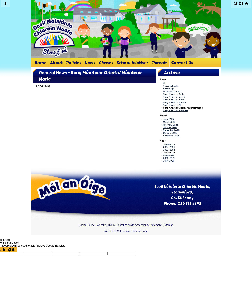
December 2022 (171, 130)
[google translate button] (241, 3)
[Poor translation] (12, 249)
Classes (106, 63)
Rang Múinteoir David (174, 97)
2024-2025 (169, 147)
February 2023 (170, 124)
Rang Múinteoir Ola (172, 105)
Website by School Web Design (122, 231)
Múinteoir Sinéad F (172, 91)
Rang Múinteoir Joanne (174, 102)
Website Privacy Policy (110, 225)
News (90, 63)
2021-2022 (168, 155)
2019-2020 (169, 161)
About (56, 63)
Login (145, 231)
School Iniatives (132, 63)
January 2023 (170, 127)
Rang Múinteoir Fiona (173, 99)
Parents (160, 63)
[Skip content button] (5, 4)
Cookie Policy (86, 225)
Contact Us (182, 63)
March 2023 (169, 122)
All (164, 83)
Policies (73, 63)
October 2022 (170, 133)
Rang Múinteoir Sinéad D (175, 110)
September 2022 (171, 135)
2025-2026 (169, 144)
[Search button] (235, 4)
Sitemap (168, 225)
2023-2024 (169, 150)
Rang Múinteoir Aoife (173, 94)
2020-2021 (169, 158)
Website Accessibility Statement (143, 225)
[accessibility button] (246, 4)
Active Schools (170, 86)
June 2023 (168, 119)
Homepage (168, 88)
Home (40, 63)
